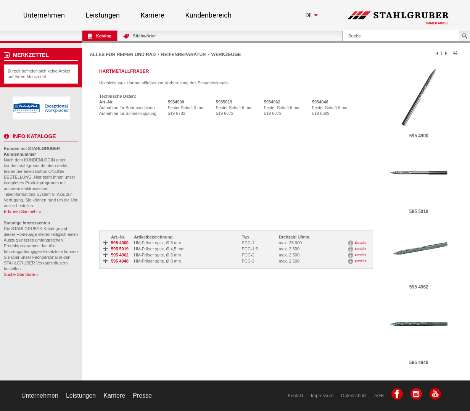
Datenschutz (354, 395)
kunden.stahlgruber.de (24, 165)
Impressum (322, 395)
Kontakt (295, 395)
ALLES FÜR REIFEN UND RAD (123, 54)
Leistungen (103, 15)
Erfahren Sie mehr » (22, 211)
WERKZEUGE (226, 54)
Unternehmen (44, 15)
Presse (142, 395)
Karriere (152, 15)
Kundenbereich (208, 15)
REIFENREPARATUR (183, 54)
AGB (379, 395)
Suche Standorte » (21, 274)
